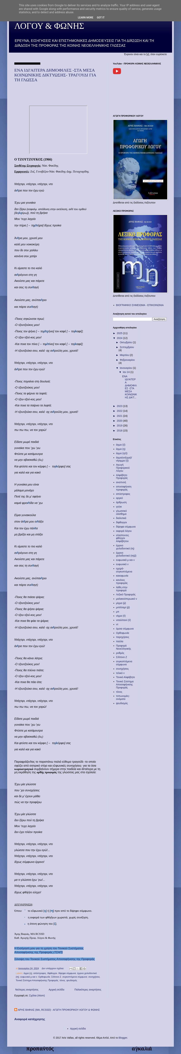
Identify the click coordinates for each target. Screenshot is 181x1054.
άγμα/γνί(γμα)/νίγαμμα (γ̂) (124, 459)
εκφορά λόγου (124, 531)
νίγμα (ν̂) (121, 615)
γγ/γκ (119, 506)
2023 (120, 406)
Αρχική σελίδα (56, 989)
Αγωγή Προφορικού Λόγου (123, 467)
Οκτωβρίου (126, 342)
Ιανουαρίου (126, 367)
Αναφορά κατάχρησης (29, 1019)
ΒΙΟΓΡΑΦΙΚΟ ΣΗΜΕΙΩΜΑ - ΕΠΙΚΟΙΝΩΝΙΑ (140, 305)
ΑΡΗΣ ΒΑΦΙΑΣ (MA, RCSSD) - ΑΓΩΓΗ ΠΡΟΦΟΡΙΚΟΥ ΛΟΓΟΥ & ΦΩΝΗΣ (59, 1009)
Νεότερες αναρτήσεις (27, 989)
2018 (120, 430)
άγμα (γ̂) (120, 444)
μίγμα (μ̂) (121, 603)
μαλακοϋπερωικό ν (126, 598)
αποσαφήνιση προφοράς (123, 488)
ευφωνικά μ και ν (28, 977)
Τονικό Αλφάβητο (125, 677)
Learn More (85, 17)
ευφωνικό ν (122, 564)
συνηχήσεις (94, 977)
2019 (120, 425)
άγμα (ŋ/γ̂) (121, 453)
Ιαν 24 (126, 372)
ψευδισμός (71, 980)
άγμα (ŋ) (28, 973)
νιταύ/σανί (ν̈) (123, 620)
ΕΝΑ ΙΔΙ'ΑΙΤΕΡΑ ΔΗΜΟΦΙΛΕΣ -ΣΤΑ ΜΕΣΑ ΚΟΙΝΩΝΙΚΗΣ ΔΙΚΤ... (129, 387)
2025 (120, 333)
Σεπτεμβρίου (127, 347)
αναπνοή (121, 482)
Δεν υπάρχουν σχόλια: (53, 968)
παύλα (119, 641)
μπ (117, 611)
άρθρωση (121, 502)
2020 (120, 420)
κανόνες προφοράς (122, 581)
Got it (100, 17)
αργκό (119, 498)
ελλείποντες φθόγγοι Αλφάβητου (122, 538)
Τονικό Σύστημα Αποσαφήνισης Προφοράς (37, 980)
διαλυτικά (121, 518)
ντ (117, 624)
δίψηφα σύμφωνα (67, 973)
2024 (120, 338)
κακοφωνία (122, 575)
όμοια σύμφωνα (125, 628)
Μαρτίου (125, 355)
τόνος (62, 980)
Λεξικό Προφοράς (126, 594)
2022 (120, 410)
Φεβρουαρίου (127, 359)
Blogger (123, 1037)
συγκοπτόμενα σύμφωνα (74, 977)
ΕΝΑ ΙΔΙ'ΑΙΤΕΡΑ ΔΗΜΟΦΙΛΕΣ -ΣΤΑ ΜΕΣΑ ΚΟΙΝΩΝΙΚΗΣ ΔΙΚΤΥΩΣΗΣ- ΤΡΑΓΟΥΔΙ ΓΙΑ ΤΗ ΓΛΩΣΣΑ (55, 75)
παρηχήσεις (122, 637)
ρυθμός (120, 653)
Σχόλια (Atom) (37, 995)
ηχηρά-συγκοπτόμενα (124, 570)
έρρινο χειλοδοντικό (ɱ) (125, 547)
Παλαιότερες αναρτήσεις (88, 989)
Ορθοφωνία (44, 977)
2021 (120, 415)
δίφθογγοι (52, 973)
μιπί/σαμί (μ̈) (123, 607)
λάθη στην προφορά (121, 589)
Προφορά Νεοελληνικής (123, 647)
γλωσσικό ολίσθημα (121, 512)
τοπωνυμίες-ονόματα (123, 697)
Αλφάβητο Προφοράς (122, 477)
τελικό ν (120, 673)
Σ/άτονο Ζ (56, 977)
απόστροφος (39, 973)
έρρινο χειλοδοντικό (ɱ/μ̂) (126, 554)
